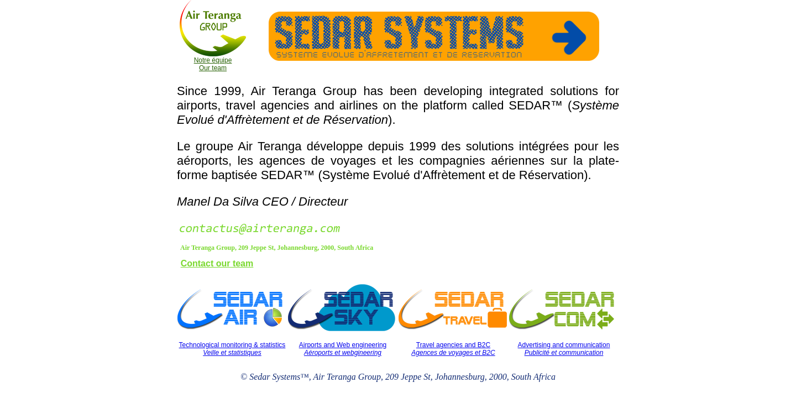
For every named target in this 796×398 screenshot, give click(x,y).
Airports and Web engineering (343, 349)
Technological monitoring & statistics (232, 349)
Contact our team (217, 263)
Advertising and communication (564, 349)
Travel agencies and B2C (453, 349)
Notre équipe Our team (213, 64)
